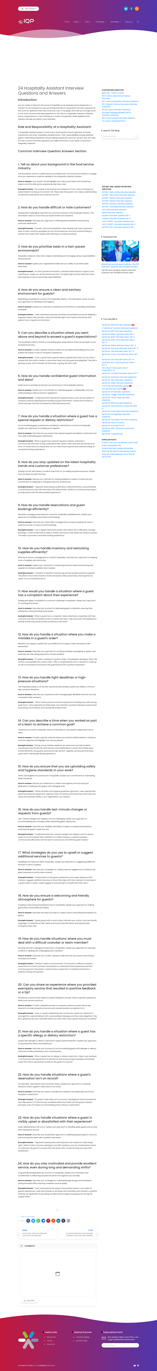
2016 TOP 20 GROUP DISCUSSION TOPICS (119, 451)
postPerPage (81, 1340)
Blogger (51, 1365)
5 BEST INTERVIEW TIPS (111, 445)
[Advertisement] (78, 59)
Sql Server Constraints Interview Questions (120, 411)
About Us (128, 22)
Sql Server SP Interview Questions (116, 392)
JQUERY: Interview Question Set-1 (116, 215)
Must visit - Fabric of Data (113, 93)
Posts (88, 22)
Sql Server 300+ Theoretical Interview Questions (118, 429)
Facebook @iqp (82, 1337)
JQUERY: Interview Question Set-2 (116, 218)
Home (67, 22)
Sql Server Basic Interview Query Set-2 (118, 337)
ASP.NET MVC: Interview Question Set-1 (118, 227)
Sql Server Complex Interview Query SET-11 (120, 373)
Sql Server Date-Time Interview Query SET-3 (118, 341)
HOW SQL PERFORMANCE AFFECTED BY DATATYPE (118, 455)
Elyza (35, 1365)
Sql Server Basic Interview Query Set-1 (118, 334)
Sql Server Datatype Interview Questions (119, 377)
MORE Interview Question (112, 212)
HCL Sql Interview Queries (114, 389)
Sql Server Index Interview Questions (117, 383)
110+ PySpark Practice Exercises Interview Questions (119, 105)
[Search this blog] (120, 136)
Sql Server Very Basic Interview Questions (119, 419)
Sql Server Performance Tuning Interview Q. (119, 407)
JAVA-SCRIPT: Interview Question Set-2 (118, 224)
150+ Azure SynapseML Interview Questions (120, 101)
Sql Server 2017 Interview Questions (117, 331)
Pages (77, 22)
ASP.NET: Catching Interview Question (118, 206)
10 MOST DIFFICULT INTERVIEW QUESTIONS (120, 442)
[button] (28, 1221)
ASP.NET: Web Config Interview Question (119, 192)
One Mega (101, 22)
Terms (49, 1340)
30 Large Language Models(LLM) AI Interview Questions (116, 113)
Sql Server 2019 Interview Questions (118, 325)
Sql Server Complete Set (112, 434)
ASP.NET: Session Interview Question (117, 198)
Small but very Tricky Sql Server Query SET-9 (118, 363)
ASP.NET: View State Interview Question (118, 195)
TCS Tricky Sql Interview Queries (117, 386)
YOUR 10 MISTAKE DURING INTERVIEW (117, 448)
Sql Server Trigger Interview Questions (118, 394)
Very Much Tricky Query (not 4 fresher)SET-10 (115, 369)
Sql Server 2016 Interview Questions (117, 403)
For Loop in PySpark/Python (114, 121)
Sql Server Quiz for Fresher (113, 422)
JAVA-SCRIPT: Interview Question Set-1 (118, 221)
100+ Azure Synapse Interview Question (118, 118)
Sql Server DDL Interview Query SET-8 (118, 359)
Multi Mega (116, 22)
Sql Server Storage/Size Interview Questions (116, 415)
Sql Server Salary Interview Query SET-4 (119, 345)
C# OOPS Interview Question (114, 209)
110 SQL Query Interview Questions (116, 109)
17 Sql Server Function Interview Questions (120, 328)
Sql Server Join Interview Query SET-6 (118, 351)
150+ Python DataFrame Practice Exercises (116, 97)
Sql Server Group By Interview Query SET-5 (120, 348)
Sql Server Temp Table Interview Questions (116, 398)
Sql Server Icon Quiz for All (113, 425)
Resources (51, 1337)
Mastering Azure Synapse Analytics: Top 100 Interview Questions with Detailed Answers (120, 265)
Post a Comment (28, 1216)
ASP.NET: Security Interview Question (117, 204)
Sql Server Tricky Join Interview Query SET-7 (120, 355)
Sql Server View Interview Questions (117, 380)
